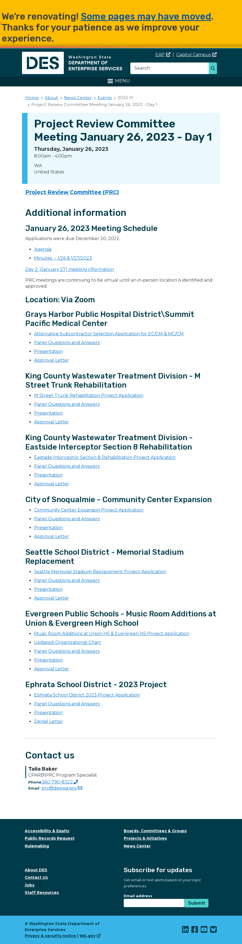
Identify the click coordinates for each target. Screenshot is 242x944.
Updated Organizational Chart (67, 642)
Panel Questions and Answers (67, 342)
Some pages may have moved (146, 16)
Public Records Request (50, 838)
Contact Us (36, 877)
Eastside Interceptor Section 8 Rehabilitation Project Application (104, 457)
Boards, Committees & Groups (155, 831)
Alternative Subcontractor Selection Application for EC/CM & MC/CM (109, 333)
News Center (78, 97)
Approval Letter (51, 360)
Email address (138, 896)
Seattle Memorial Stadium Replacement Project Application (100, 571)
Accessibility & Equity (47, 831)
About (51, 97)
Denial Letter (48, 721)
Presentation (48, 351)
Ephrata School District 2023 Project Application (87, 695)
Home (32, 97)
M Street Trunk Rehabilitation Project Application (88, 395)
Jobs (29, 885)
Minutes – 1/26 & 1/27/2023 (63, 258)
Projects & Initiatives (145, 838)
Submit (196, 903)
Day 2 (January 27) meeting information (69, 269)
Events (105, 97)
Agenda (42, 249)
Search (214, 69)
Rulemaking (37, 846)
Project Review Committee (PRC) (72, 192)
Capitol (196, 54)
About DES (36, 870)
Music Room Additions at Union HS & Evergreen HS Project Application (111, 633)
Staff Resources (42, 892)
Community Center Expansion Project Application (88, 510)
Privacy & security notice (50, 936)
